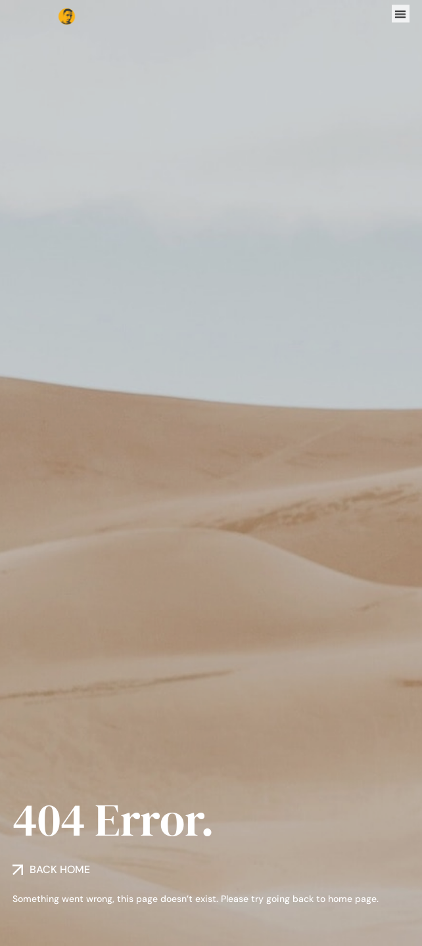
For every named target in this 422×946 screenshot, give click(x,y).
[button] (401, 12)
